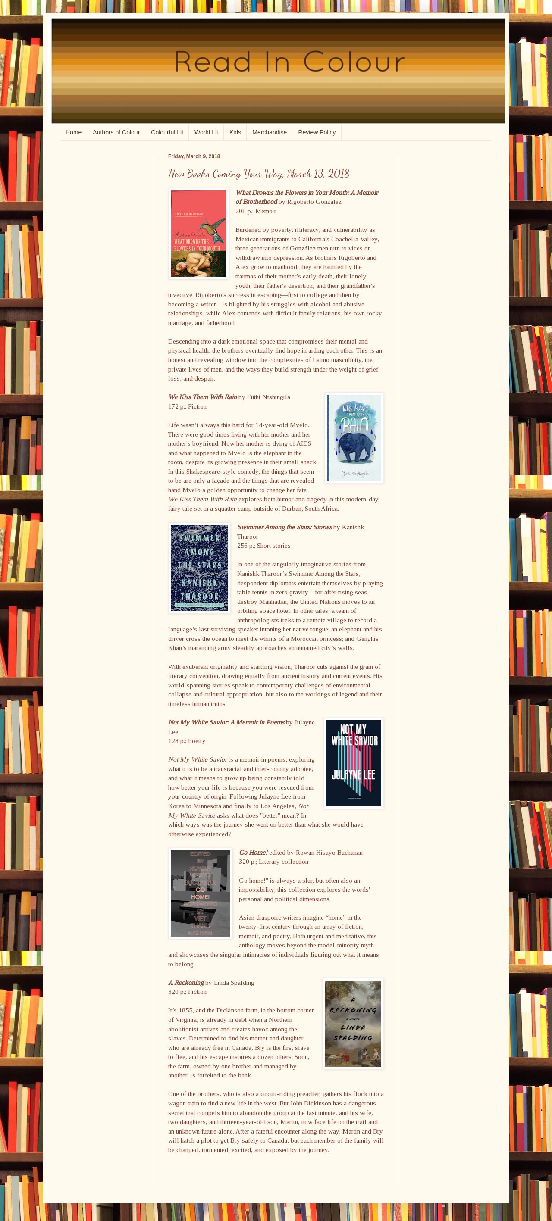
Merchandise (269, 132)
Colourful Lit (167, 132)
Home (74, 132)
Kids (235, 132)
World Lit (206, 132)
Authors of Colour (116, 132)
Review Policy (317, 132)
